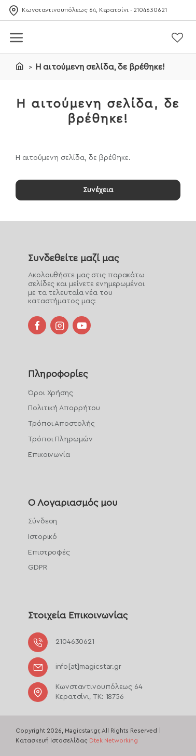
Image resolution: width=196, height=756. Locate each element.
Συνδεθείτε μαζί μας (73, 258)
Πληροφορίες (58, 374)
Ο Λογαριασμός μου (73, 502)
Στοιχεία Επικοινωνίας (78, 615)
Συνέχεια (98, 190)
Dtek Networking (113, 740)
